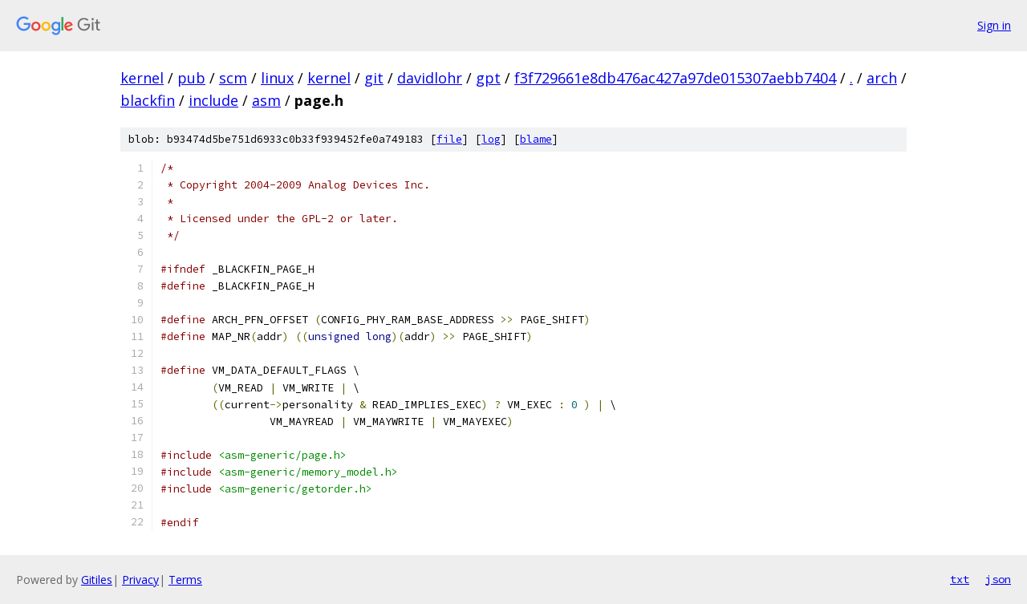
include (213, 100)
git (374, 77)
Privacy (140, 579)
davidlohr (429, 77)
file (449, 139)
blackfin (147, 100)
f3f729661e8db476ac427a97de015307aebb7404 (675, 77)
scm (233, 77)
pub (191, 77)
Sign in (994, 25)
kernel (142, 77)
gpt (488, 77)
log (491, 139)
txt (959, 579)
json (998, 579)
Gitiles (96, 579)
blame (536, 139)
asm (266, 100)
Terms (185, 579)
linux (277, 77)
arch (882, 77)
